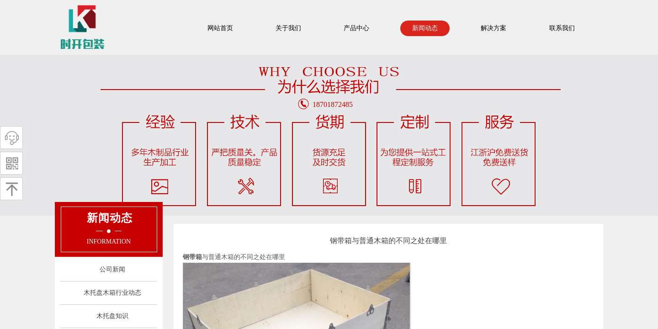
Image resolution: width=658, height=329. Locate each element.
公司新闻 (112, 269)
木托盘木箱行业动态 (112, 292)
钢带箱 (192, 257)
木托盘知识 (112, 316)
